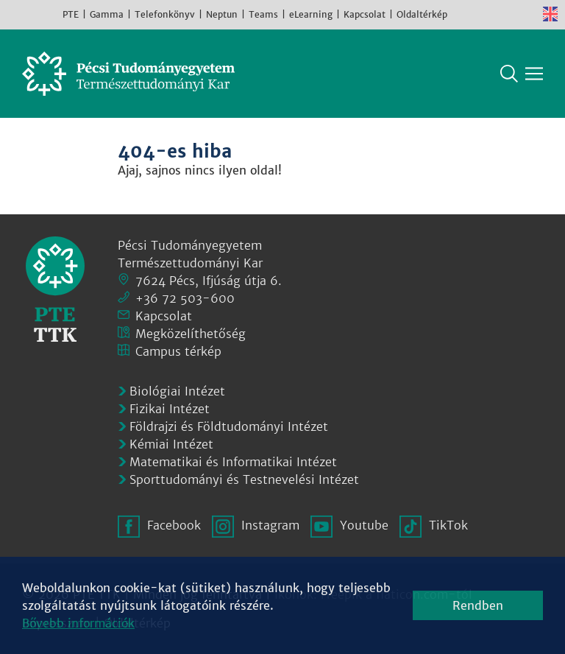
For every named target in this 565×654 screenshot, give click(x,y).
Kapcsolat (364, 14)
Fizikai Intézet (169, 408)
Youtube (506, 14)
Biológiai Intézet (177, 391)
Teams (263, 14)
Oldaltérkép (422, 14)
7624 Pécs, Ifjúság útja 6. (208, 280)
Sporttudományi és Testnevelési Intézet (244, 479)
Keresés (509, 73)
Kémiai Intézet (171, 444)
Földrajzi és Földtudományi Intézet (228, 426)
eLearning (311, 14)
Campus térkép (178, 351)
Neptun (222, 14)
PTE (71, 14)
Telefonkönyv (165, 14)
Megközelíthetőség (190, 333)
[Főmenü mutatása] (534, 73)
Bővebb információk (78, 623)
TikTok (528, 14)
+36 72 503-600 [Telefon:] (185, 298)
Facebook (462, 14)
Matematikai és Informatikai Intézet (233, 461)
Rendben (477, 605)
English (550, 14)
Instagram (484, 14)
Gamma (107, 14)
